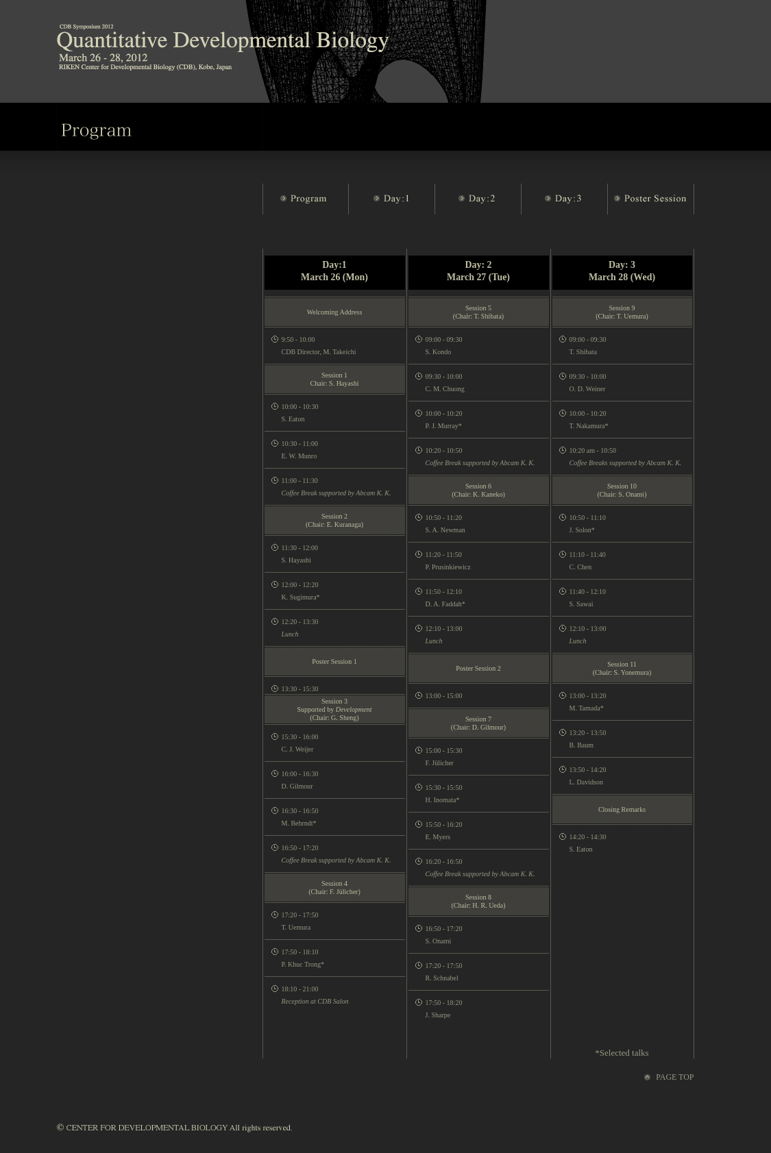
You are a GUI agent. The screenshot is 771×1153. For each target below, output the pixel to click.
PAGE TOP (675, 1077)
